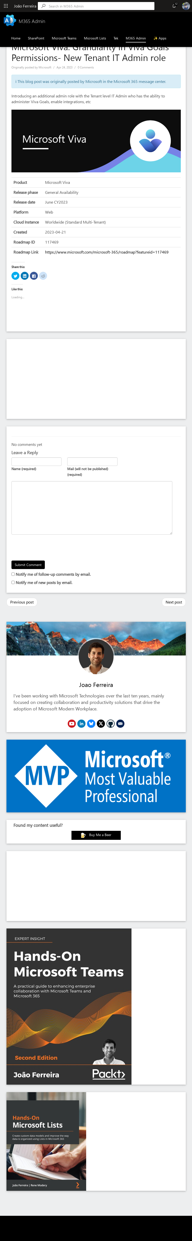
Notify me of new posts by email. (44, 582)
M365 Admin (136, 38)
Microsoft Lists (95, 38)
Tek (116, 38)
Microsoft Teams (64, 38)
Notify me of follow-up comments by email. (53, 574)
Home (15, 38)
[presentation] (49, 548)
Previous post (22, 602)
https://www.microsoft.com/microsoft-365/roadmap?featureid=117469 (107, 252)
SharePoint (36, 38)
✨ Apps (159, 38)
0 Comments (86, 67)
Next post (174, 602)
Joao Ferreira (96, 684)
